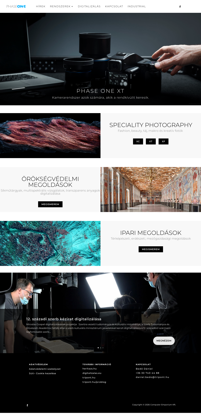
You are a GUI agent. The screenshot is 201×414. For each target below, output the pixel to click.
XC (138, 142)
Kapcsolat (114, 6)
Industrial (137, 6)
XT (150, 142)
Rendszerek (60, 6)
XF (163, 142)
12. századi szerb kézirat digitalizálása (63, 326)
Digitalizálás (89, 6)
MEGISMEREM (50, 205)
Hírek (41, 6)
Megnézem (163, 348)
